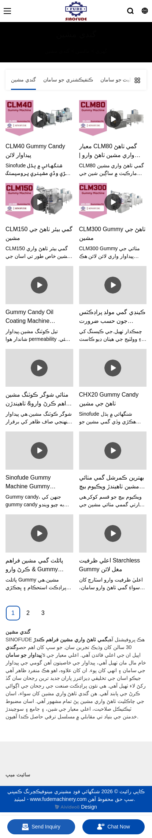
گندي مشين (57, 51)
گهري (101, 51)
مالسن (82, 51)
